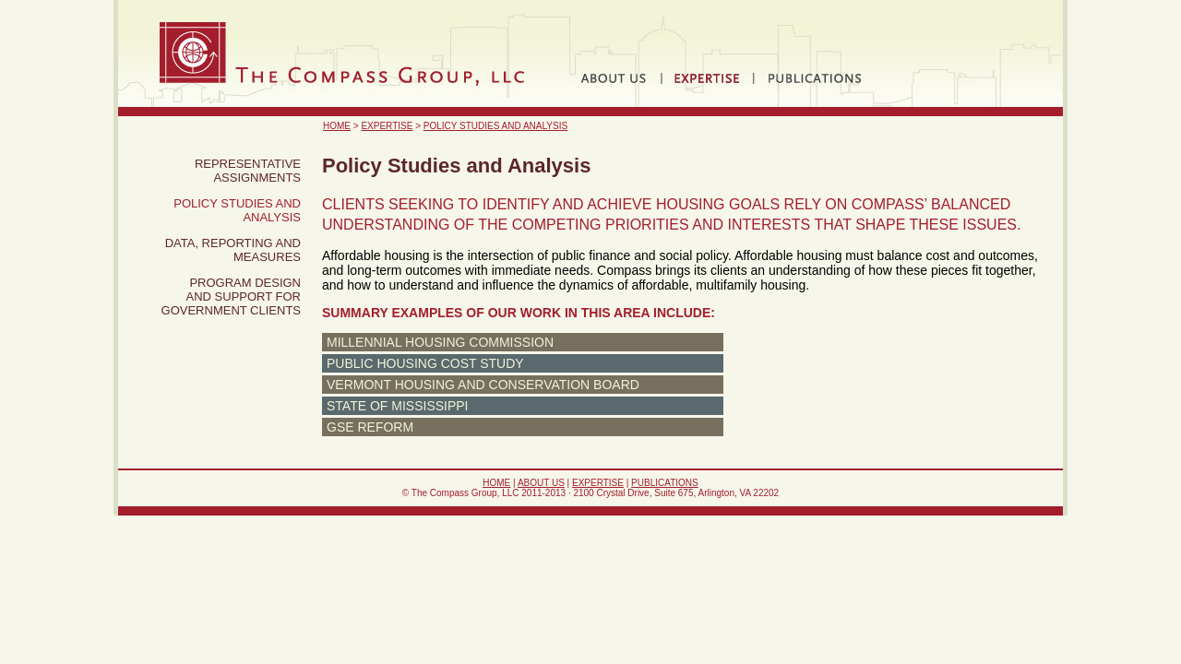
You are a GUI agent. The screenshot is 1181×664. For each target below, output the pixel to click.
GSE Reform (370, 427)
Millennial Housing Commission (440, 342)
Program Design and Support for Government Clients (231, 296)
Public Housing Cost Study (425, 363)
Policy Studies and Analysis (495, 126)
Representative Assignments (248, 170)
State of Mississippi (398, 405)
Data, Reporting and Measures (233, 250)
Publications (664, 483)
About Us (541, 483)
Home (337, 126)
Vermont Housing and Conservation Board (483, 384)
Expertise (386, 126)
